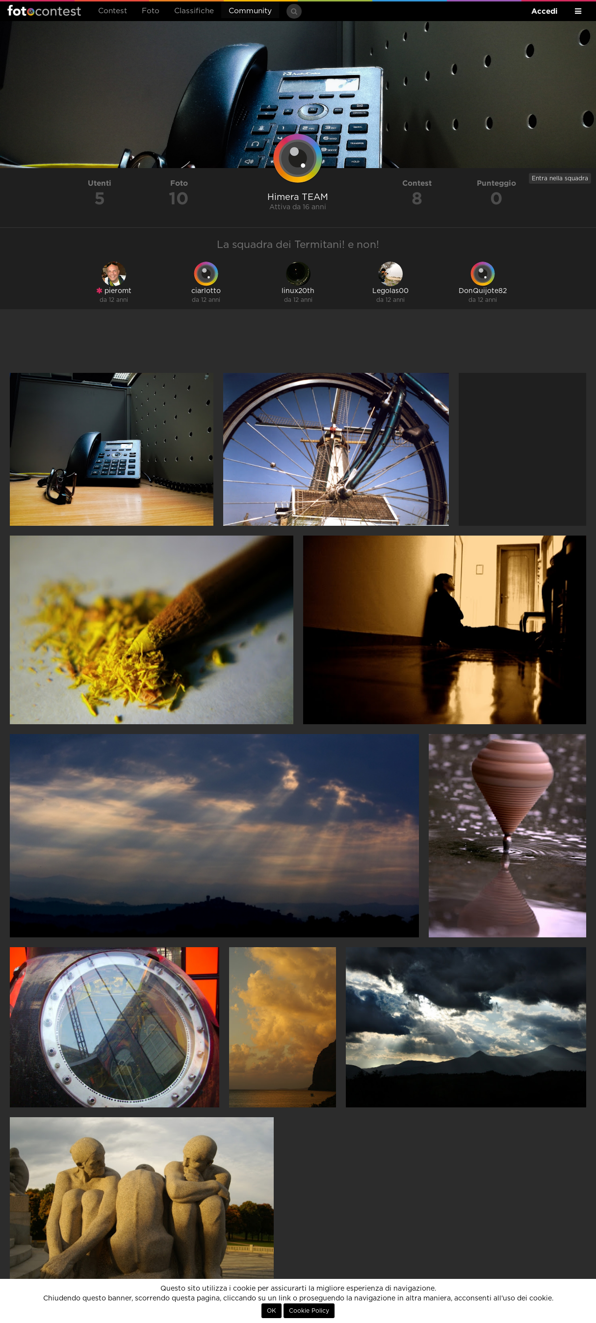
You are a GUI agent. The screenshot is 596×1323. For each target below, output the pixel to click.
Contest (112, 11)
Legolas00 (390, 291)
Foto (150, 11)
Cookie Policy (309, 1311)
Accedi (544, 11)
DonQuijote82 (483, 291)
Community (250, 11)
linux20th (298, 291)
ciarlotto (206, 291)
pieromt (113, 290)
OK (271, 1311)
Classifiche (194, 11)
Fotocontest (44, 10)
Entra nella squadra (560, 178)
